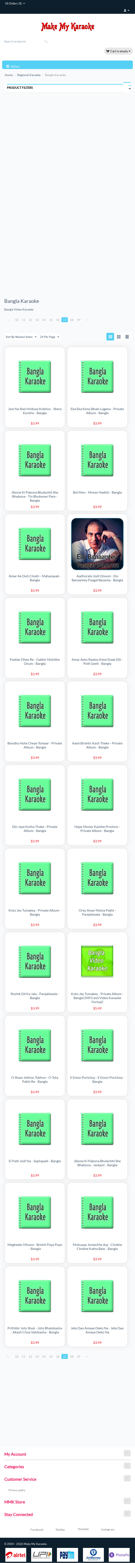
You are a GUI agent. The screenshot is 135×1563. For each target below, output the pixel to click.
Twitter (55, 1530)
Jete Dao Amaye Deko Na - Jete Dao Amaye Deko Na (97, 1330)
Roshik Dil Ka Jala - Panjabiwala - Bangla (35, 996)
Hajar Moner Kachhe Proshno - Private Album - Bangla (97, 829)
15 (52, 320)
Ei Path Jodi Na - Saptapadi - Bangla (35, 1161)
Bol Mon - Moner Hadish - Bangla (97, 492)
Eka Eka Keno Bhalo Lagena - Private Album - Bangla (97, 411)
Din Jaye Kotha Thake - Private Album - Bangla (34, 829)
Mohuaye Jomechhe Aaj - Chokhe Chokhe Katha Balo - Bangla (97, 1247)
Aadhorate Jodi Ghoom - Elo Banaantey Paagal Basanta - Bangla (97, 578)
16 (59, 320)
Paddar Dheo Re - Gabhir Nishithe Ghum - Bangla (35, 662)
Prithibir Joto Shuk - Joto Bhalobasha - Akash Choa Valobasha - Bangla (34, 1330)
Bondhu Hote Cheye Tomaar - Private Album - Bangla (34, 745)
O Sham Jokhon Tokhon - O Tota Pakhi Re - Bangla (34, 1080)
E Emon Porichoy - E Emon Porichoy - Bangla (97, 1080)
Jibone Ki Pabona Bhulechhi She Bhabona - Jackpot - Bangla (97, 1163)
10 (17, 320)
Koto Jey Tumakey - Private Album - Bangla (35, 912)
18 (73, 320)
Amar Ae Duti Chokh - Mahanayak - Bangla (35, 578)
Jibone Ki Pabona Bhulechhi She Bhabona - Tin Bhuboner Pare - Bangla (34, 496)
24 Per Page (51, 337)
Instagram (103, 1530)
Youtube (78, 1529)
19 (80, 320)
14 (45, 320)
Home (9, 75)
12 (31, 320)
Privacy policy (17, 1490)
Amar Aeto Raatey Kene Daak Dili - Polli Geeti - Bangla (97, 662)
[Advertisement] (33, 132)
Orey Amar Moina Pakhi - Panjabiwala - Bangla (97, 912)
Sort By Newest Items (22, 337)
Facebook (31, 1530)
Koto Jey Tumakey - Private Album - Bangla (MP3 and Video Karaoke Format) (97, 998)
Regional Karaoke (29, 75)
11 (24, 320)
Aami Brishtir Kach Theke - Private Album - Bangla (97, 745)
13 (38, 320)
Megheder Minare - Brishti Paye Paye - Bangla (34, 1247)
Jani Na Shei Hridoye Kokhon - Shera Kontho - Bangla (35, 411)
